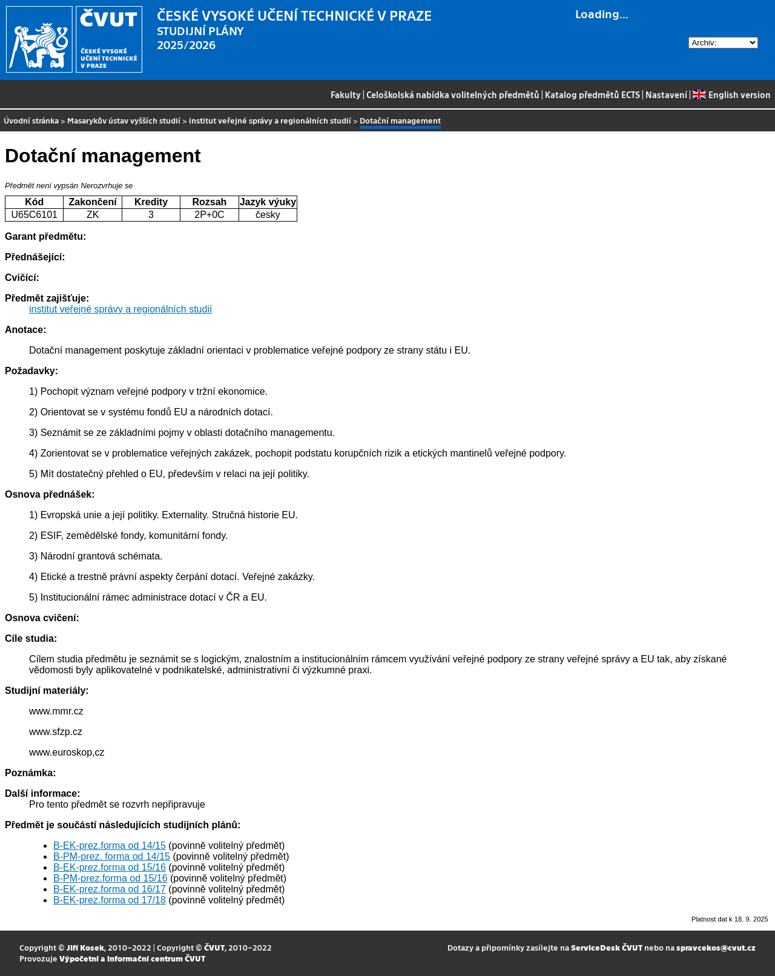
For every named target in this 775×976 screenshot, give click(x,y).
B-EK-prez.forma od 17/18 (109, 900)
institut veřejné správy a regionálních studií (270, 120)
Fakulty (346, 94)
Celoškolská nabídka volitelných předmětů (452, 94)
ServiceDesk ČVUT (606, 947)
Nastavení (666, 94)
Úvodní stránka (31, 120)
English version (731, 94)
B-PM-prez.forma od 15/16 (110, 878)
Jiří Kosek (85, 947)
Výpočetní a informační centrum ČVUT (132, 958)
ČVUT (214, 947)
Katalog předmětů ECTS (592, 94)
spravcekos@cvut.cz (716, 947)
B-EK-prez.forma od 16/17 (109, 889)
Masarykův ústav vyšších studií (123, 120)
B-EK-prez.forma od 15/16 (109, 867)
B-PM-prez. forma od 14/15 (111, 856)
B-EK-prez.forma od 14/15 (109, 845)
